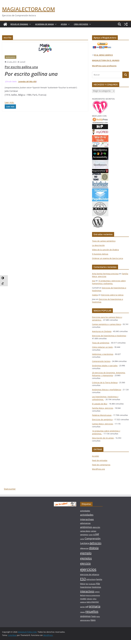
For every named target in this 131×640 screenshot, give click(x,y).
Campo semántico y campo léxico (106, 324)
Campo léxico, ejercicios (102, 424)
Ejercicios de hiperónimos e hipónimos (109, 335)
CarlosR (22, 62)
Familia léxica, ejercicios (102, 408)
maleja (95, 295)
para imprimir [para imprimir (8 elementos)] (93, 602)
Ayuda (64, 24)
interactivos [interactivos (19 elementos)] (87, 591)
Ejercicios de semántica (102, 419)
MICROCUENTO (10, 57)
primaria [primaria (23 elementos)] (94, 606)
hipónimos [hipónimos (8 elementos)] (96, 587)
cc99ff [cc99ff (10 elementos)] (96, 534)
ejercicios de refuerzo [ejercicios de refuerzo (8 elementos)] (89, 574)
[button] (29, 24)
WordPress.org (98, 469)
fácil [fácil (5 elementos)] (87, 584)
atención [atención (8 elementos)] (96, 527)
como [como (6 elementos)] (82, 539)
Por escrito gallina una (21, 67)
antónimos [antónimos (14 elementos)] (86, 527)
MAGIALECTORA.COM (28, 9)
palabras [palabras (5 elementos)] (83, 602)
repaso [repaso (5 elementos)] (82, 612)
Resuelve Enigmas (19, 24)
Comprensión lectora (101, 361)
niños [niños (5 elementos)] (94, 599)
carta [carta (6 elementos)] (91, 535)
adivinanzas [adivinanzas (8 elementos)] (85, 523)
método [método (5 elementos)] (89, 599)
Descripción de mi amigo (103, 438)
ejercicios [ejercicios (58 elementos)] (88, 569)
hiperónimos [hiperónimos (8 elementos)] (85, 587)
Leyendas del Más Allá (27, 81)
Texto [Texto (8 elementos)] (93, 616)
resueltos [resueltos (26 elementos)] (91, 611)
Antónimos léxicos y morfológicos (106, 389)
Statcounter (10, 488)
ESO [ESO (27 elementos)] (83, 579)
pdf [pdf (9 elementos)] (86, 606)
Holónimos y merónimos (102, 354)
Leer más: (9, 102)
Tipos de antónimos (100, 343)
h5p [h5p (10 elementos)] (98, 583)
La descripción (98, 245)
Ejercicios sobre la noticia (112, 295)
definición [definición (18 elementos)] (95, 543)
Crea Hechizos (81, 24)
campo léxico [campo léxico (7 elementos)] (85, 531)
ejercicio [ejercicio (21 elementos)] (85, 563)
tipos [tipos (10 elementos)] (93, 620)
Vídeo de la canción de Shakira (105, 249)
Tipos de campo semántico (103, 241)
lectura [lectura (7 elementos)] (83, 595)
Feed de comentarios (101, 464)
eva (93, 280)
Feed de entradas (99, 460)
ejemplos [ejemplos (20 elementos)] (86, 558)
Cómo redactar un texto (102, 347)
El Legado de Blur (99, 403)
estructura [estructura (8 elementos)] (91, 579)
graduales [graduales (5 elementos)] (92, 584)
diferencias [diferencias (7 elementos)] (84, 548)
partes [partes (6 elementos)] (82, 607)
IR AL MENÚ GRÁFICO (103, 55)
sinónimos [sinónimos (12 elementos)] (85, 616)
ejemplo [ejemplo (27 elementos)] (86, 553)
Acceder (95, 456)
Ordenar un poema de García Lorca (107, 258)
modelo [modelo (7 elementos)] (83, 599)
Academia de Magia (44, 24)
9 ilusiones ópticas (100, 254)
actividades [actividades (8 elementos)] (85, 511)
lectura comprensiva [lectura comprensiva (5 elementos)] (93, 595)
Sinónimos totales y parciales (105, 365)
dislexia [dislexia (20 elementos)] (94, 548)
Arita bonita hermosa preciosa (105, 273)
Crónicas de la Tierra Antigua (105, 382)
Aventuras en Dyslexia (101, 331)
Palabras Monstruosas (102, 415)
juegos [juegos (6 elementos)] (97, 592)
